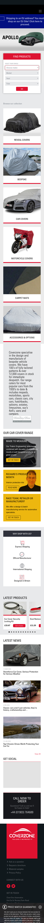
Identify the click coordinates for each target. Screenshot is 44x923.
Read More (12, 487)
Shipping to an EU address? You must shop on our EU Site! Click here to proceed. (25, 21)
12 (35, 632)
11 (32, 632)
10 (30, 632)
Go (22, 89)
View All (38, 754)
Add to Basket (19, 626)
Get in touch (13, 460)
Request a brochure (17, 865)
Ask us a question (16, 861)
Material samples (16, 869)
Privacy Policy (15, 872)
